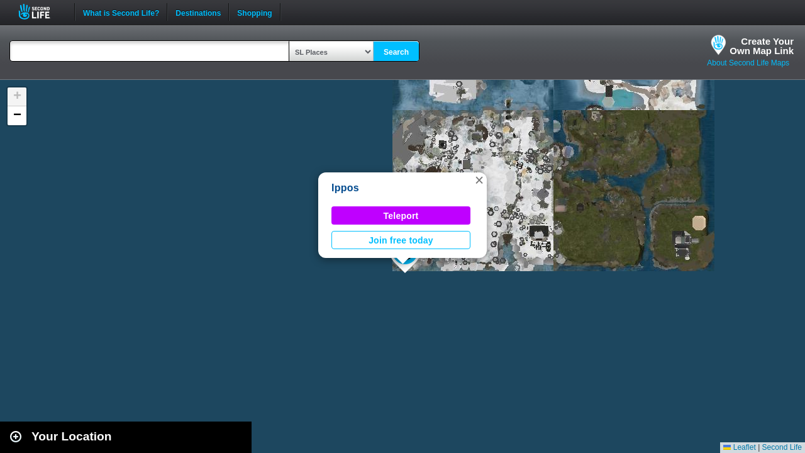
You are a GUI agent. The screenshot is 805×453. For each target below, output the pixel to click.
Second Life (41, 11)
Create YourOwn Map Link (762, 46)
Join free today (401, 240)
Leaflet (739, 447)
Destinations (198, 12)
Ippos (345, 187)
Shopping (254, 12)
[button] (479, 179)
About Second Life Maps (748, 63)
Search (396, 52)
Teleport (401, 216)
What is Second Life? (121, 12)
